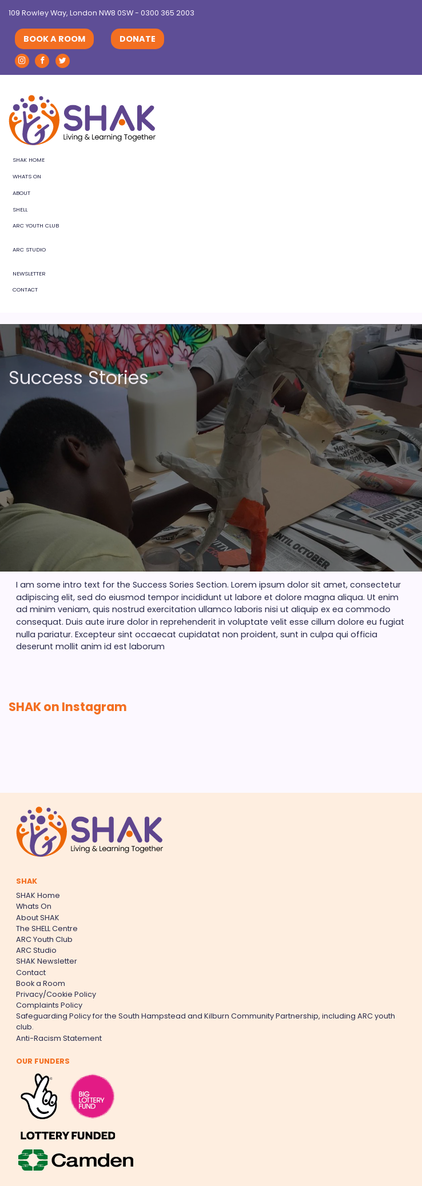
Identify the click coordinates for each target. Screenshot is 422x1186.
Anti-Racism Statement (59, 1038)
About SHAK (37, 918)
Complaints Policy (49, 1005)
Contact (25, 289)
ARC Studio (29, 249)
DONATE (138, 39)
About (21, 193)
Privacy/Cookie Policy (56, 994)
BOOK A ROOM (54, 39)
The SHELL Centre (47, 928)
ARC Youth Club (36, 225)
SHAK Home (29, 159)
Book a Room (40, 983)
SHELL (20, 209)
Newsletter (29, 273)
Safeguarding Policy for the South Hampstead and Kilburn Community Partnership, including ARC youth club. (205, 1021)
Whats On (27, 176)
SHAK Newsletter (46, 961)
